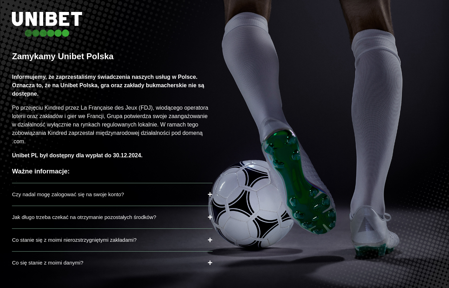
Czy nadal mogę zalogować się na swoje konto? (68, 194)
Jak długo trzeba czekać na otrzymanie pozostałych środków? (84, 217)
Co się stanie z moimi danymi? (47, 263)
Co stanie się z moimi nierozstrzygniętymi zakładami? (74, 240)
